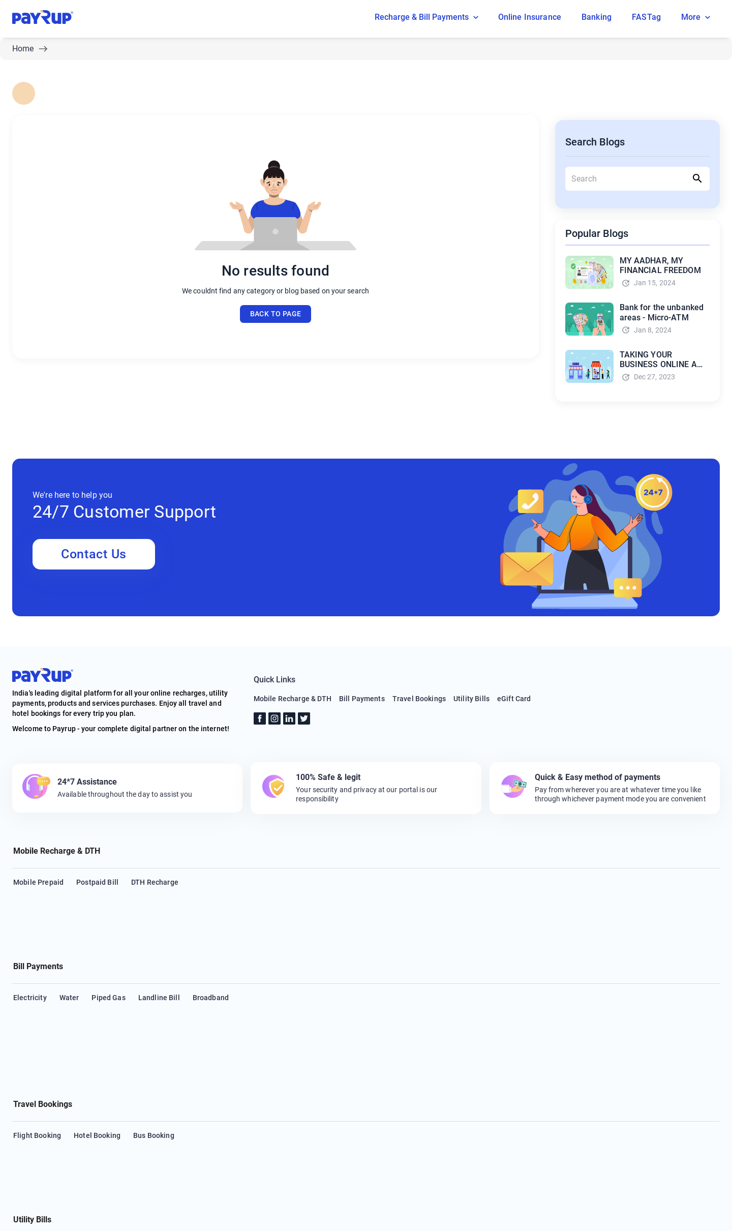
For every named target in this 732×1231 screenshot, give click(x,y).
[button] (366, 852)
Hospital (357, 1082)
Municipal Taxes (40, 1102)
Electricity (30, 949)
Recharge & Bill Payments (428, 17)
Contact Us (94, 554)
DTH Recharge (154, 882)
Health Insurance (123, 1082)
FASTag (574, 1082)
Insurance (247, 1082)
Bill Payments (362, 699)
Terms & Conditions (209, 1218)
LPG (606, 1082)
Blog (82, 1218)
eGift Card (514, 699)
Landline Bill (159, 949)
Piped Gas (108, 949)
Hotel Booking (97, 1015)
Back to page (276, 314)
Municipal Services (657, 1082)
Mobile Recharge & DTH (292, 699)
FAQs (154, 1218)
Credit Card (64, 1082)
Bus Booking (153, 1015)
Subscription (404, 1082)
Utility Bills (471, 699)
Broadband (211, 949)
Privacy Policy (278, 1218)
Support (118, 1218)
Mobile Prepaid (38, 882)
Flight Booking (37, 1015)
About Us (44, 1218)
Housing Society (191, 1082)
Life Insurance (461, 1082)
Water (69, 949)
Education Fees (523, 1082)
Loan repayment (303, 1082)
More (697, 17)
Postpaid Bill (97, 882)
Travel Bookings (419, 699)
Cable (23, 1082)
